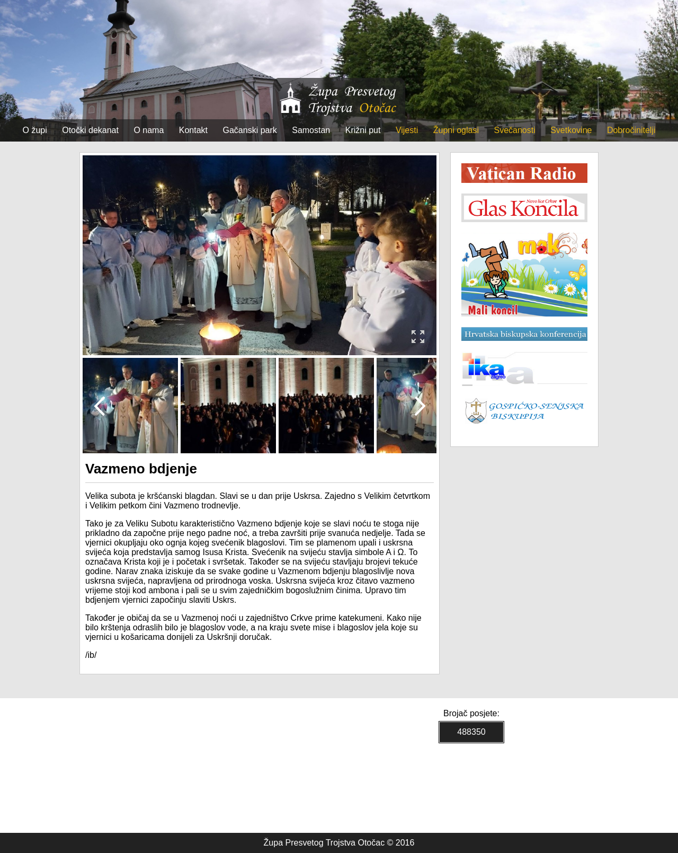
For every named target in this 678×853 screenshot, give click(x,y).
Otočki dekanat (90, 130)
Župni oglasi (456, 130)
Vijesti (407, 130)
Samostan (311, 130)
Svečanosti (514, 130)
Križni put (363, 130)
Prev (99, 406)
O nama (148, 130)
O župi (35, 130)
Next (419, 406)
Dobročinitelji (631, 130)
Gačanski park (250, 130)
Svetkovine (571, 130)
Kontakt (193, 130)
